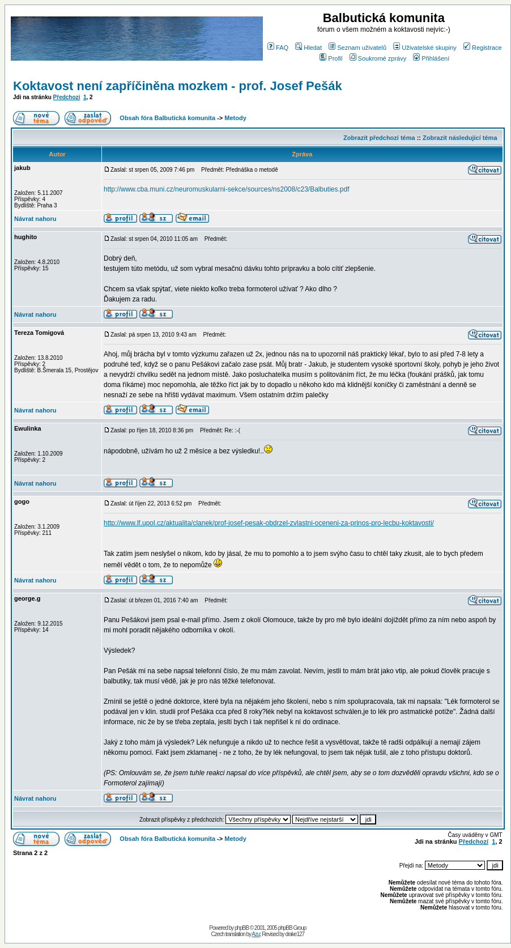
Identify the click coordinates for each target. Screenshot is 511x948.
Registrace (482, 47)
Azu (255, 934)
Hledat (308, 47)
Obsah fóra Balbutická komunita (167, 117)
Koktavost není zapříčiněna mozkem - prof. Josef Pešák (177, 86)
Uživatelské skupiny (425, 47)
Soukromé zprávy (378, 58)
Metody (235, 117)
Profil (331, 58)
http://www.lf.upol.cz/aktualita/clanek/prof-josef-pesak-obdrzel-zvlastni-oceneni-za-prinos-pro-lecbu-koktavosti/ (269, 523)
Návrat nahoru (35, 218)
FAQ (277, 47)
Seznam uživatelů (357, 47)
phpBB (242, 928)
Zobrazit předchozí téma (379, 137)
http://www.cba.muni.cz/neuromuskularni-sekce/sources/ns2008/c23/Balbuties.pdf (227, 189)
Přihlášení (431, 58)
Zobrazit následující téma (460, 137)
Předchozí (66, 97)
